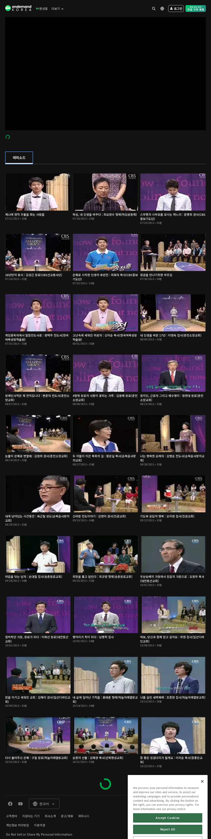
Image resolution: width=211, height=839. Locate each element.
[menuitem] (40, 8)
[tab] (19, 158)
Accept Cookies (168, 834)
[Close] (202, 797)
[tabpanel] (105, 479)
